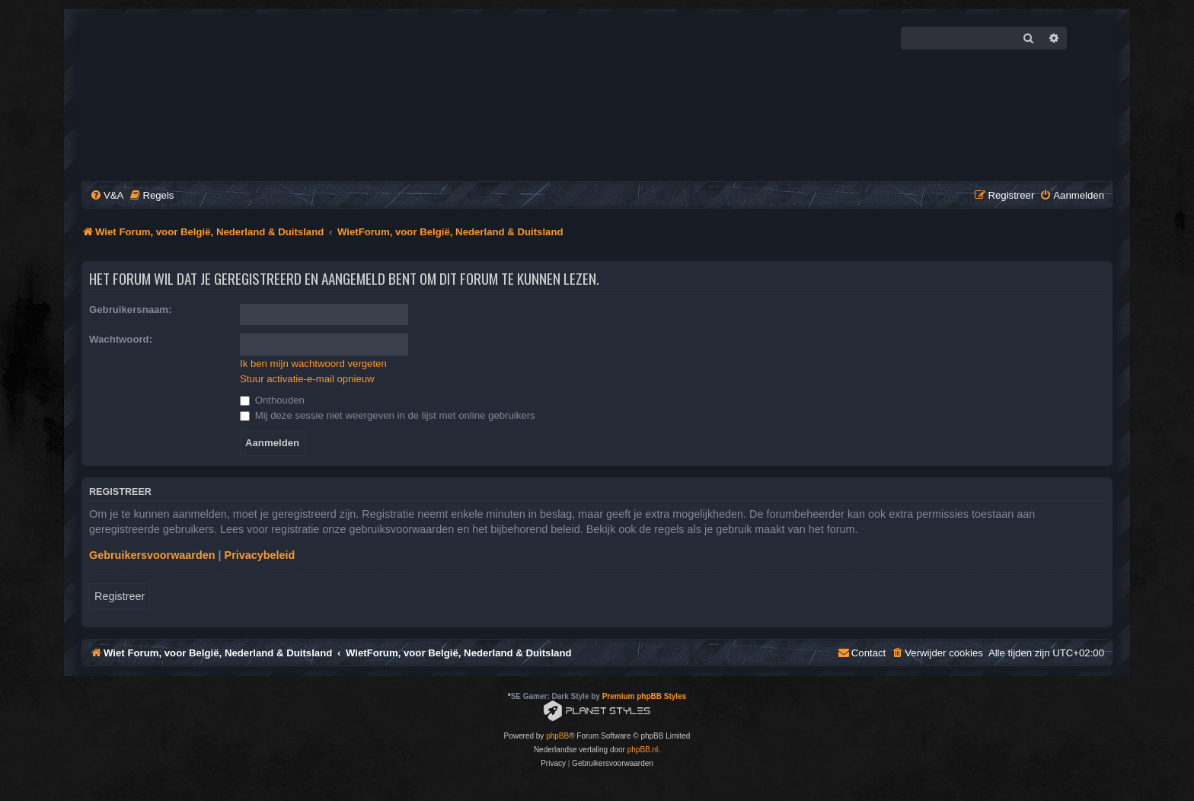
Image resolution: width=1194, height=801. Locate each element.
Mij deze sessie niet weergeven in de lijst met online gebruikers (387, 415)
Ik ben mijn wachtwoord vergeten (313, 363)
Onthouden (272, 400)
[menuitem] (106, 195)
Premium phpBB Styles (644, 696)
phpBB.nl (643, 749)
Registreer (119, 596)
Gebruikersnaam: (130, 309)
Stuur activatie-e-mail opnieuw (307, 379)
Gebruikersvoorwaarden (152, 555)
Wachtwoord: (120, 339)
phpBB (557, 736)
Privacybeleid (260, 555)
